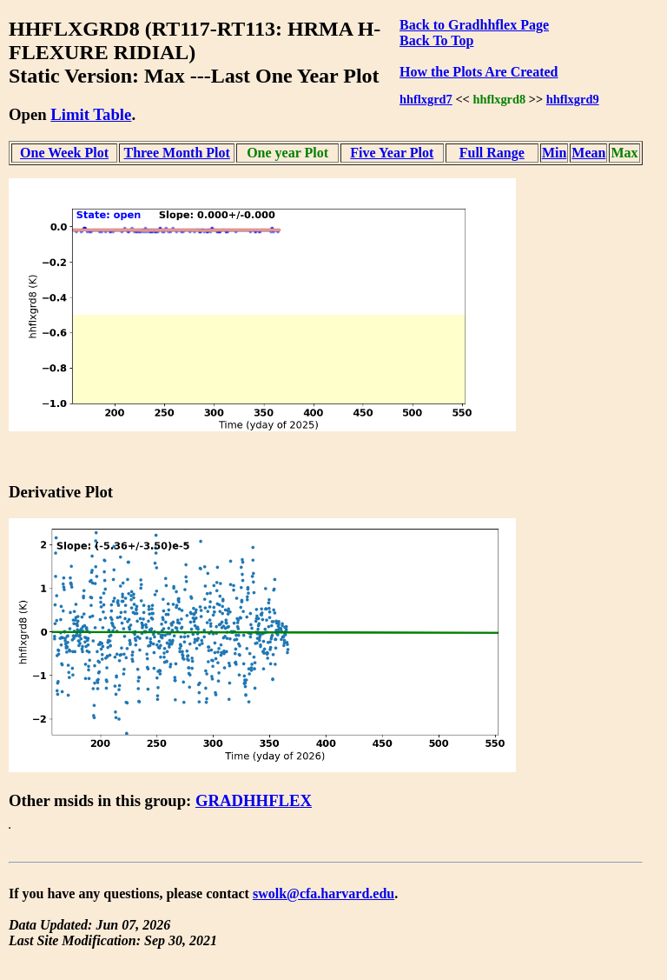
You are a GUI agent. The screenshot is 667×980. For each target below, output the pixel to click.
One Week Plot (64, 152)
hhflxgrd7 (426, 99)
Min (554, 152)
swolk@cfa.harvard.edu (323, 893)
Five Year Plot (391, 152)
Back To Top (436, 40)
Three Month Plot (176, 152)
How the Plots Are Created (479, 71)
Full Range (492, 152)
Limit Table (90, 114)
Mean (588, 152)
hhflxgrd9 (572, 99)
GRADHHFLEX (253, 800)
